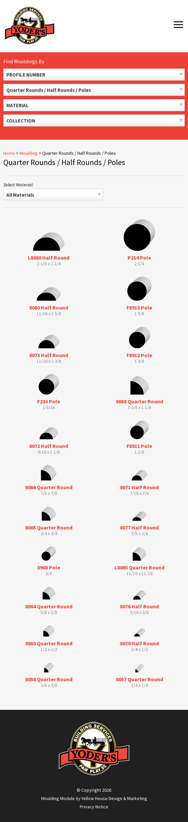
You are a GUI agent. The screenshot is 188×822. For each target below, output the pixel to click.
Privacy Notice (94, 807)
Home (9, 153)
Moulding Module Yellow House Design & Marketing (94, 798)
